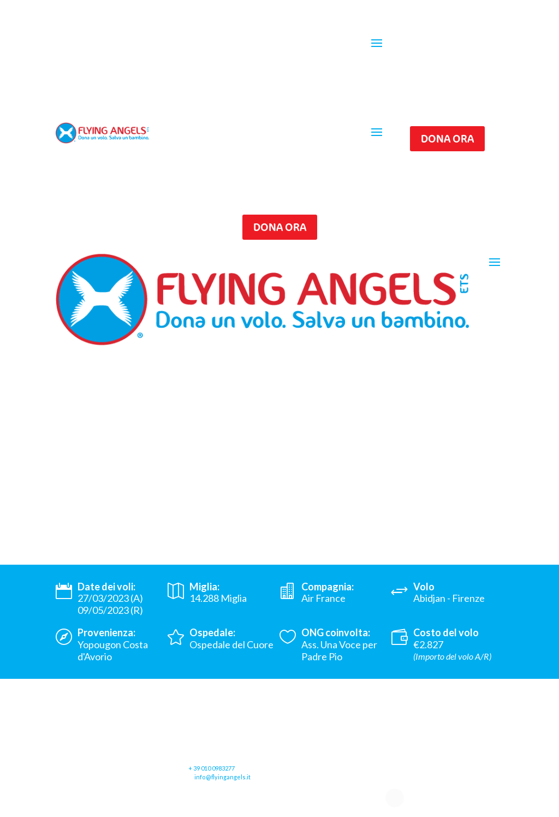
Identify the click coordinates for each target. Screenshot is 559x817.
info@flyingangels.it (222, 776)
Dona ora (447, 138)
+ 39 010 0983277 (211, 768)
